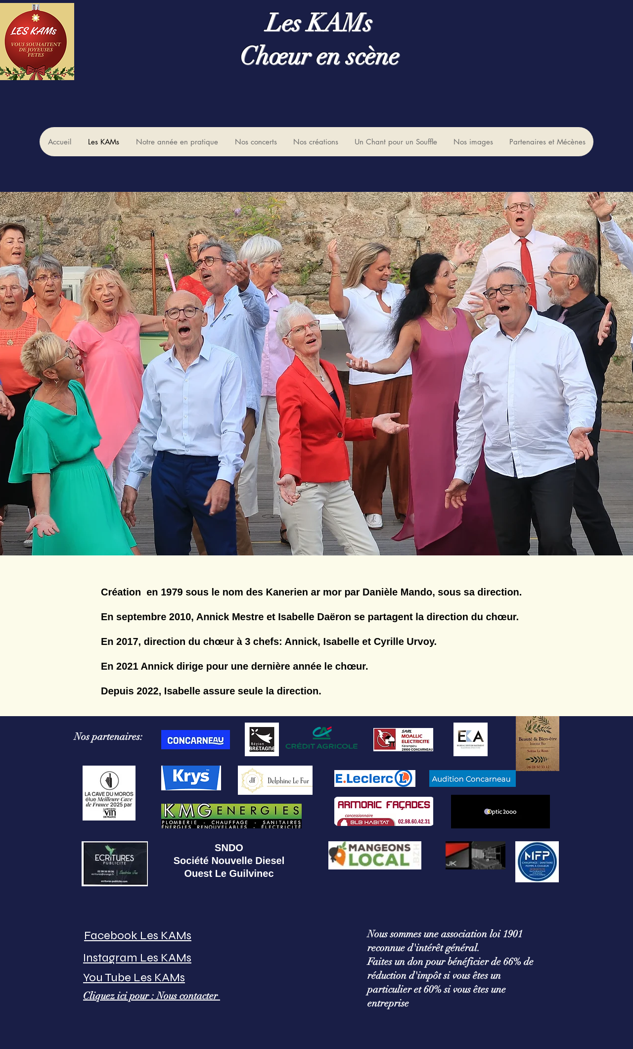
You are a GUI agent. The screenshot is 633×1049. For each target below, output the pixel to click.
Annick (300, 641)
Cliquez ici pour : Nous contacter (151, 996)
